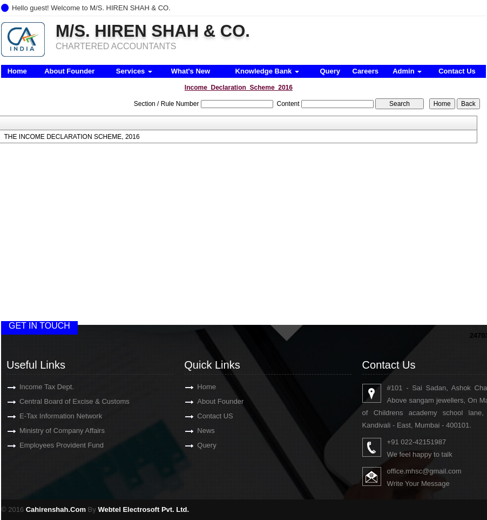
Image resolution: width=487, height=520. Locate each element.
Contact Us (457, 71)
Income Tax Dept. (34, 387)
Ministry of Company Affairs (49, 430)
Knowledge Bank (267, 71)
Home (17, 71)
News (193, 430)
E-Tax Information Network (48, 416)
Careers (365, 71)
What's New (190, 71)
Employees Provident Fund (49, 445)
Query (330, 71)
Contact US (202, 416)
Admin (407, 71)
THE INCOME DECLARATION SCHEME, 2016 (71, 137)
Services (134, 71)
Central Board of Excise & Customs (62, 401)
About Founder (69, 71)
